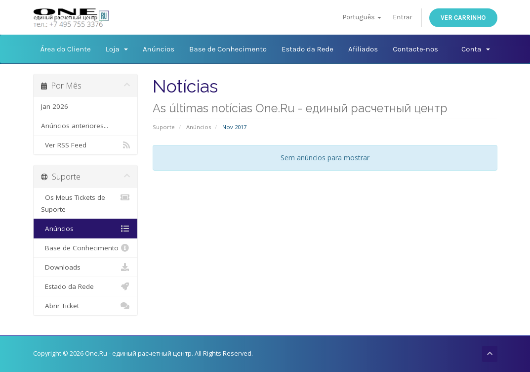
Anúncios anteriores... (74, 125)
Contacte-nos (415, 49)
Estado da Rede (307, 49)
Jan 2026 (54, 106)
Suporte (164, 127)
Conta (475, 49)
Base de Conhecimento (228, 49)
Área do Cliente (66, 49)
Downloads (85, 267)
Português (361, 17)
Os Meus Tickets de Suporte (85, 202)
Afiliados (363, 49)
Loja (117, 49)
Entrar (402, 17)
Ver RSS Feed (85, 145)
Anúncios (158, 49)
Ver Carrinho (463, 17)
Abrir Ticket (85, 306)
